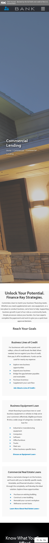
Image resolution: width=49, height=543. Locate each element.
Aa (38, 540)
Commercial (19, 150)
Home (8, 150)
